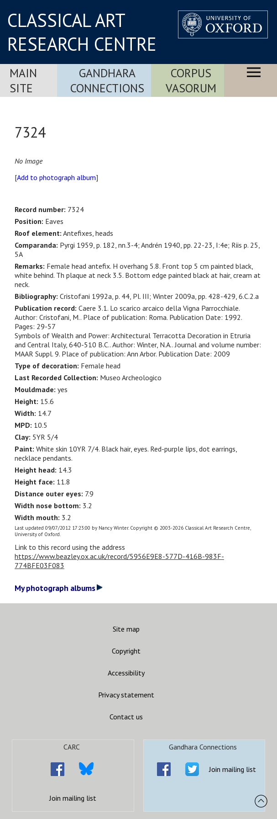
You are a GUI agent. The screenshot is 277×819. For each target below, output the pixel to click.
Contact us (126, 716)
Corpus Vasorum (191, 80)
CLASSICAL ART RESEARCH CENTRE (82, 32)
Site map (126, 628)
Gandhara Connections (107, 80)
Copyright (126, 650)
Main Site (23, 80)
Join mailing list (72, 798)
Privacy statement (126, 694)
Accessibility (126, 672)
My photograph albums (59, 588)
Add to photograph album (56, 177)
